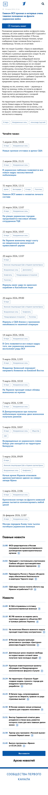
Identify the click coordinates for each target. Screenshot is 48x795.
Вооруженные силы (19, 122)
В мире (6, 122)
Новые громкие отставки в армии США (22, 150)
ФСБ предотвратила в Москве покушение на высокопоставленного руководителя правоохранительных (25, 549)
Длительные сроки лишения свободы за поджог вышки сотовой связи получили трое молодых (26, 655)
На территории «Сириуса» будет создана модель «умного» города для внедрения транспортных (26, 682)
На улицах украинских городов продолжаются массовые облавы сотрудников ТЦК (19, 219)
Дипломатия (27, 270)
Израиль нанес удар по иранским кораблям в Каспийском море (20, 286)
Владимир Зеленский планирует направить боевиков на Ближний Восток (23, 369)
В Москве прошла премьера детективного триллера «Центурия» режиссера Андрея (25, 642)
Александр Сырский (38, 122)
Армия (6, 189)
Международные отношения (26, 275)
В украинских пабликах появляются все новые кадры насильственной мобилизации (23, 172)
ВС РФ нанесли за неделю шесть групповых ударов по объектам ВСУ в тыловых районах (25, 619)
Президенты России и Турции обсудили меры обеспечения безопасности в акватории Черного (26, 576)
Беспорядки (17, 189)
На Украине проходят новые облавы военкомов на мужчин (21, 391)
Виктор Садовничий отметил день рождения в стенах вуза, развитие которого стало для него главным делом (27, 721)
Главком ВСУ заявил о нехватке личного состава (23, 195)
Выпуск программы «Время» (22, 744)
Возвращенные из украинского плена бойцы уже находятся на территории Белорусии (22, 443)
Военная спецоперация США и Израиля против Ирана (23, 265)
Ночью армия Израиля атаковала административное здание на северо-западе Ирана (22, 478)
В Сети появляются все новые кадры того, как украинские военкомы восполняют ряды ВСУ (21, 346)
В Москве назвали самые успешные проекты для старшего (26, 708)
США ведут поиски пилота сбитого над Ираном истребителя (26, 588)
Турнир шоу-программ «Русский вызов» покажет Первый (27, 734)
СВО (5, 436)
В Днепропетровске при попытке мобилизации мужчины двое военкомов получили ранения (23, 414)
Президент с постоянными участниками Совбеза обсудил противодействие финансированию (27, 563)
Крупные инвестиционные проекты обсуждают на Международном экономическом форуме (26, 668)
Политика (38, 189)
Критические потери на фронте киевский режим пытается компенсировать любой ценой (24, 502)
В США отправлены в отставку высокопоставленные (24, 607)
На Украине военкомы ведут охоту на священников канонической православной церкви (20, 243)
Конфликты (8, 275)
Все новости (24, 753)
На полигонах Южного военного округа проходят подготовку (27, 630)
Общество (35, 431)
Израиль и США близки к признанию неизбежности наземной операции (21, 323)
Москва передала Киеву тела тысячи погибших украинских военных (21, 525)
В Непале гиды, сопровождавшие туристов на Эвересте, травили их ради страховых (26, 696)
